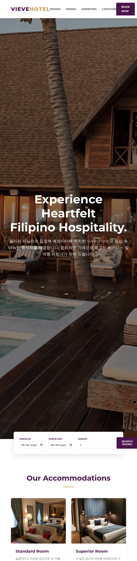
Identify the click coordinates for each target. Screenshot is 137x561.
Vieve (30, 9)
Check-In (24, 439)
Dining (71, 9)
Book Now (125, 9)
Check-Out (55, 439)
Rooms (55, 9)
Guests (82, 439)
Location (109, 9)
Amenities (89, 9)
